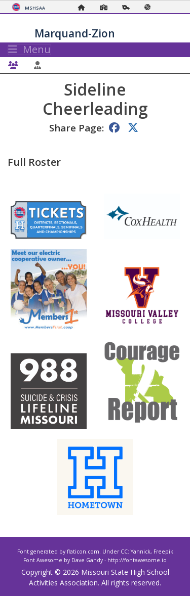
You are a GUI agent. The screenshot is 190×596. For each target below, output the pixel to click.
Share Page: (76, 127)
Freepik (163, 551)
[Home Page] (84, 7)
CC (124, 551)
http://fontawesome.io (137, 560)
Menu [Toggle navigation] (29, 49)
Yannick (140, 551)
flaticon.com (83, 551)
